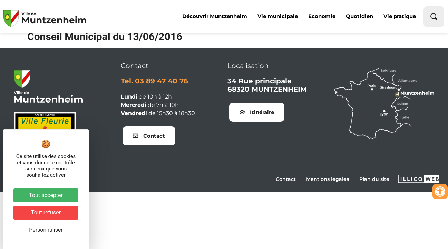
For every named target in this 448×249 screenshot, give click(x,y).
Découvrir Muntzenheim (214, 16)
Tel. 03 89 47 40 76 (154, 86)
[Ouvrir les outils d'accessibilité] (440, 191)
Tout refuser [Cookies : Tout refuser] (46, 212)
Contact (286, 184)
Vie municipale (277, 16)
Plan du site (374, 184)
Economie (321, 16)
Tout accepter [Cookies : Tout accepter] (46, 195)
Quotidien (359, 16)
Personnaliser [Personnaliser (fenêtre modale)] (46, 230)
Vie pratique (399, 16)
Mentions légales (327, 184)
